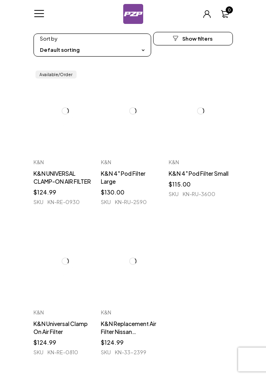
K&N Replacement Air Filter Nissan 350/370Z (128, 331)
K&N (38, 162)
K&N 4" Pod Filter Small (199, 173)
